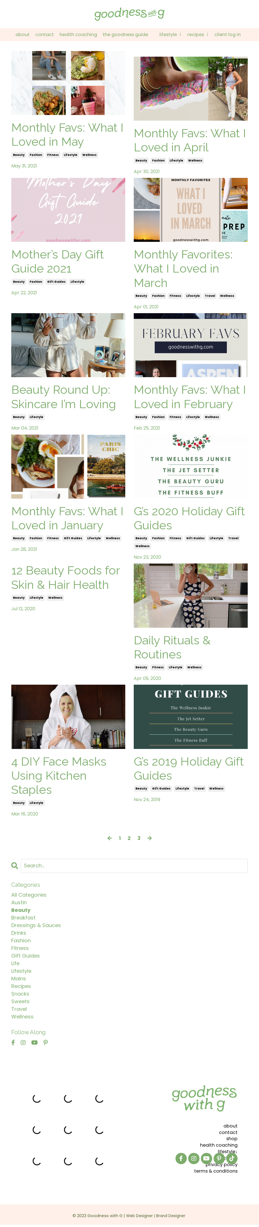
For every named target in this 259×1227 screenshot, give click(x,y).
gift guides (56, 282)
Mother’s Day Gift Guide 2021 (57, 262)
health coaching (217, 1143)
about (230, 1124)
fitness (53, 155)
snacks (20, 994)
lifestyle (70, 155)
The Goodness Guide (125, 34)
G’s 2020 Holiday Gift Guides (189, 518)
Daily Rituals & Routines (172, 648)
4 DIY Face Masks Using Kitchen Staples (58, 776)
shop (231, 1137)
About (14, 34)
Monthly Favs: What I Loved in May (67, 135)
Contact (38, 34)
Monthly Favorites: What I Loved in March (183, 269)
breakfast (23, 917)
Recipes (203, 34)
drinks (18, 933)
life (15, 963)
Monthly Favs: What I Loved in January (67, 518)
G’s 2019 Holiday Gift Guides (189, 769)
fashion (36, 155)
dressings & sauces (36, 925)
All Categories (29, 895)
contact (228, 1131)
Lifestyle (174, 34)
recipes (21, 986)
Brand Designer (173, 1212)
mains (18, 978)
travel (210, 296)
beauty (19, 155)
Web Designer (138, 1212)
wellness (89, 155)
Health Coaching (73, 34)
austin (19, 902)
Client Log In (235, 34)
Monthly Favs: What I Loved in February (190, 397)
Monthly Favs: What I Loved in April (190, 140)
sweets (20, 1001)
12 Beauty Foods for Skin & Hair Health (65, 578)
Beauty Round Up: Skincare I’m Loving (63, 397)
